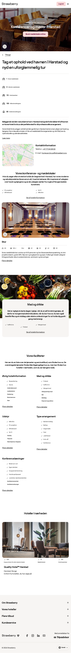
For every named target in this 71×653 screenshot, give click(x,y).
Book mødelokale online (35, 34)
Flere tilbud (35, 616)
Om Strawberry (35, 602)
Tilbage (8, 55)
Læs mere (6, 138)
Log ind (61, 4)
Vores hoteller (35, 609)
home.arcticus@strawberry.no (54, 153)
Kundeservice (35, 622)
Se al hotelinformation (35, 197)
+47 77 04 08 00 (49, 149)
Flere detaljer (7, 260)
